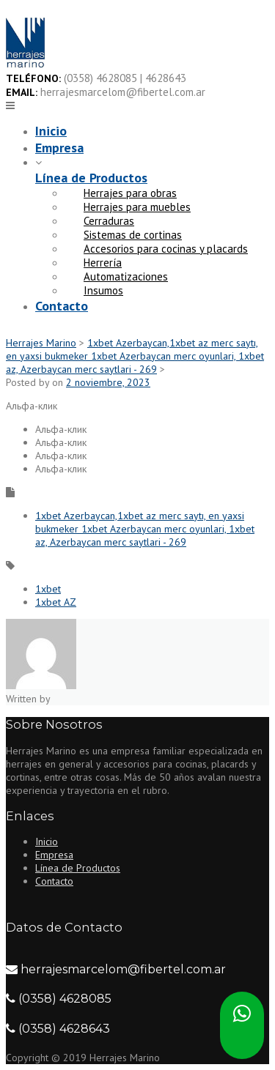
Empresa (59, 147)
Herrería (103, 263)
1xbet (48, 588)
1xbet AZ (55, 602)
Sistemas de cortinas (133, 235)
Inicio (51, 130)
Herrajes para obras (130, 193)
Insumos (103, 290)
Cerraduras (109, 221)
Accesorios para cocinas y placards (166, 249)
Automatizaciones (126, 276)
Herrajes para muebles (137, 207)
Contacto (61, 305)
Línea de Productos (91, 177)
